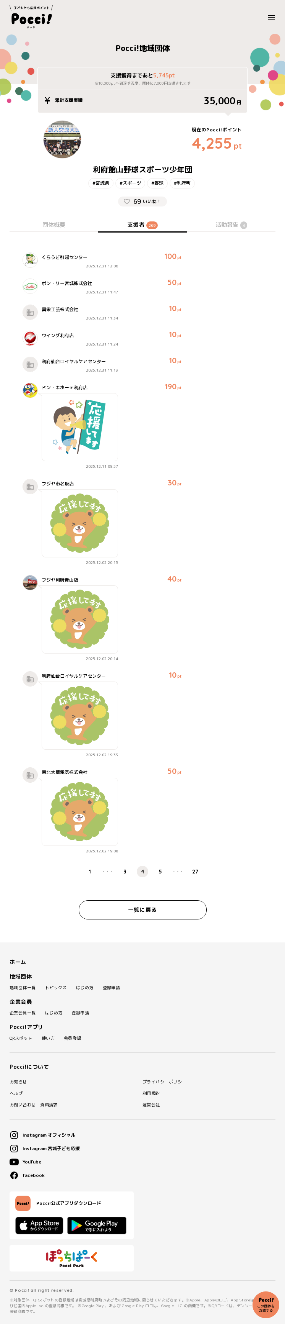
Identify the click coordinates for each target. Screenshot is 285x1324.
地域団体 (21, 976)
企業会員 (21, 1001)
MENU (273, 17)
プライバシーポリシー (164, 1082)
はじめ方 (85, 988)
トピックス (56, 988)
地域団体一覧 (23, 988)
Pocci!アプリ (27, 1027)
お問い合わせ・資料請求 (34, 1105)
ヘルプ (16, 1093)
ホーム (18, 962)
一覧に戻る (142, 909)
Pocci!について (29, 1067)
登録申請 (111, 988)
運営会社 (151, 1105)
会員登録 (72, 1038)
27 (195, 871)
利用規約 (151, 1093)
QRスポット (21, 1038)
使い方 (48, 1038)
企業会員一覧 (23, 1013)
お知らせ (18, 1082)
